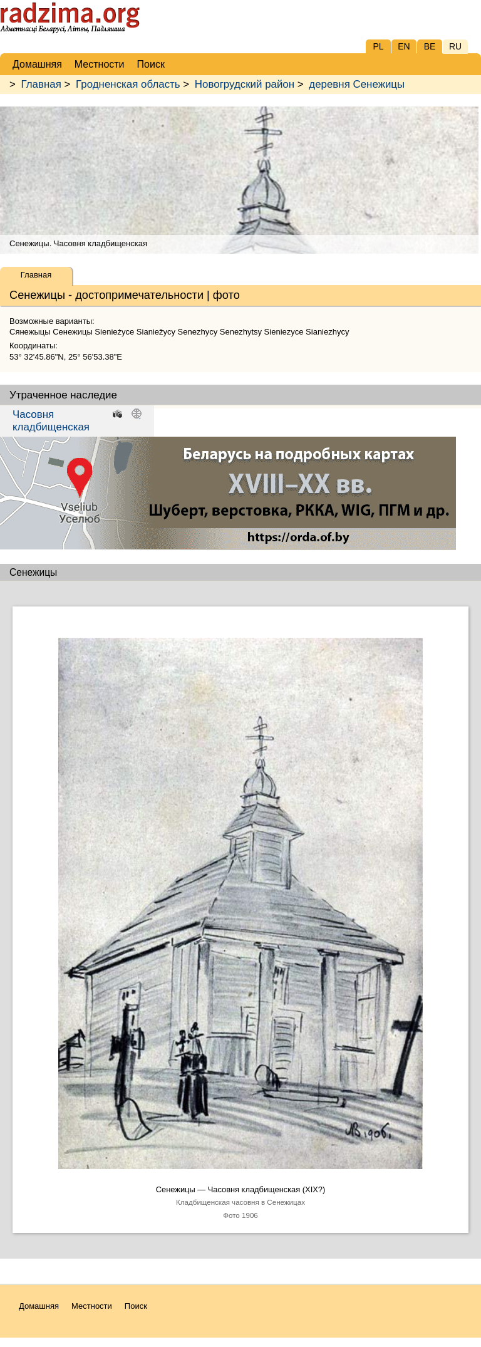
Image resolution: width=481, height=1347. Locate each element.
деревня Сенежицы (357, 84)
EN (404, 46)
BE (430, 46)
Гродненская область (128, 84)
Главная (41, 84)
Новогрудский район (244, 84)
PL (378, 46)
